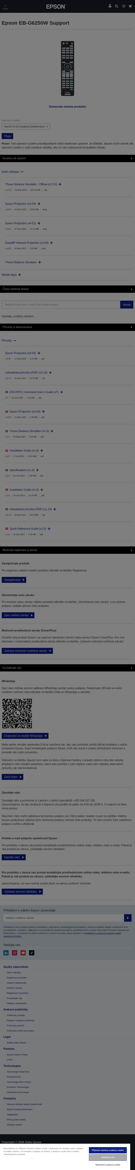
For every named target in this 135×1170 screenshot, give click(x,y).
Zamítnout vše (108, 1157)
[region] (65, 1156)
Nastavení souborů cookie (107, 1165)
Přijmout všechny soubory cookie (108, 1150)
